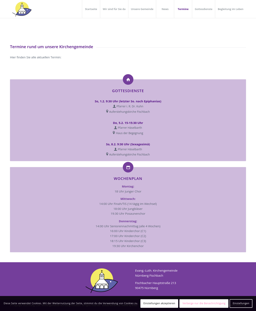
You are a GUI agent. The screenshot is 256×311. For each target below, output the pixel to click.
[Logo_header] (21, 9)
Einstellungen (241, 303)
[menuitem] (91, 9)
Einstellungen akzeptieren (159, 303)
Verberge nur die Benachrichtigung (204, 303)
